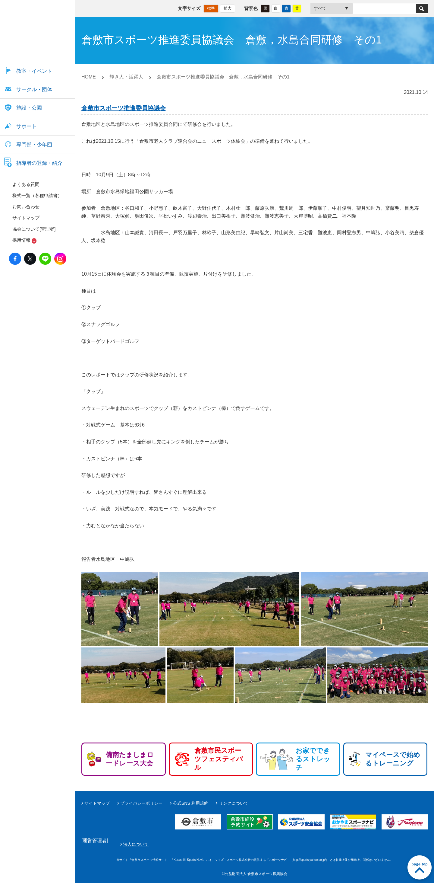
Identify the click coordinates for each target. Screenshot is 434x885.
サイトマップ (97, 803)
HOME (88, 76)
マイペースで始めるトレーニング (392, 759)
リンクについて (233, 803)
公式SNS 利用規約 (190, 803)
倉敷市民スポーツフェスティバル (218, 759)
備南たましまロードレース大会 (130, 759)
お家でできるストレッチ (313, 759)
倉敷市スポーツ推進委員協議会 (123, 108)
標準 (211, 7)
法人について (278, 845)
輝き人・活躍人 (126, 76)
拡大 (227, 7)
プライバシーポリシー (141, 803)
